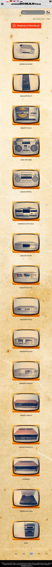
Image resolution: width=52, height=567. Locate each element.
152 (23, 554)
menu (2, 4)
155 (46, 554)
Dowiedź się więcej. (26, 565)
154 (39, 554)
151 (16, 554)
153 (31, 554)
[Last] (28, 556)
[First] (9, 553)
